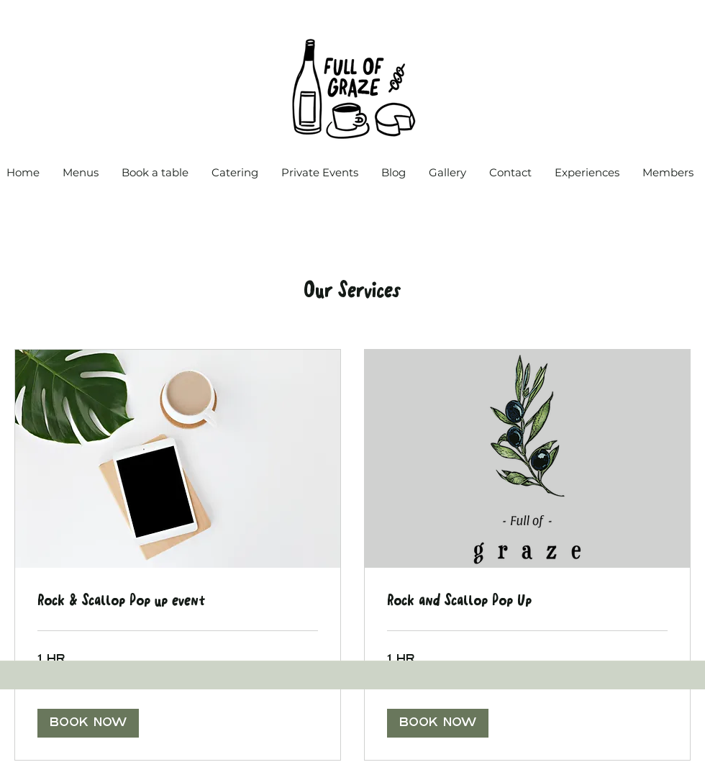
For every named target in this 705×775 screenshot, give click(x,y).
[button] (88, 723)
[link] (177, 601)
